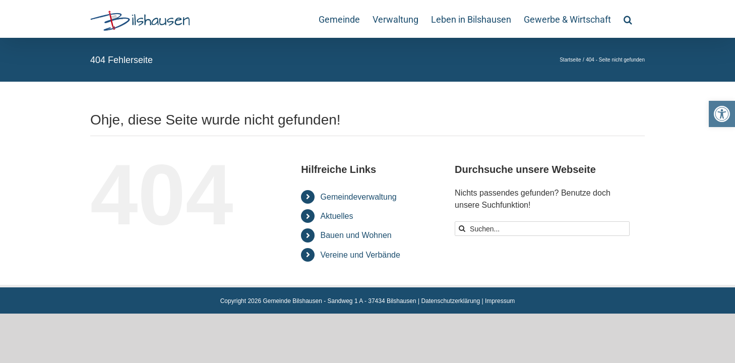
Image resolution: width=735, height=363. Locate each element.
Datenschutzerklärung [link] (450, 301)
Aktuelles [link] (337, 216)
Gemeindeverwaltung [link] (359, 197)
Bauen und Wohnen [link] (356, 235)
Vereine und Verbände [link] (360, 255)
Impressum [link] (500, 301)
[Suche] (462, 228)
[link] (722, 114)
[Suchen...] (542, 228)
